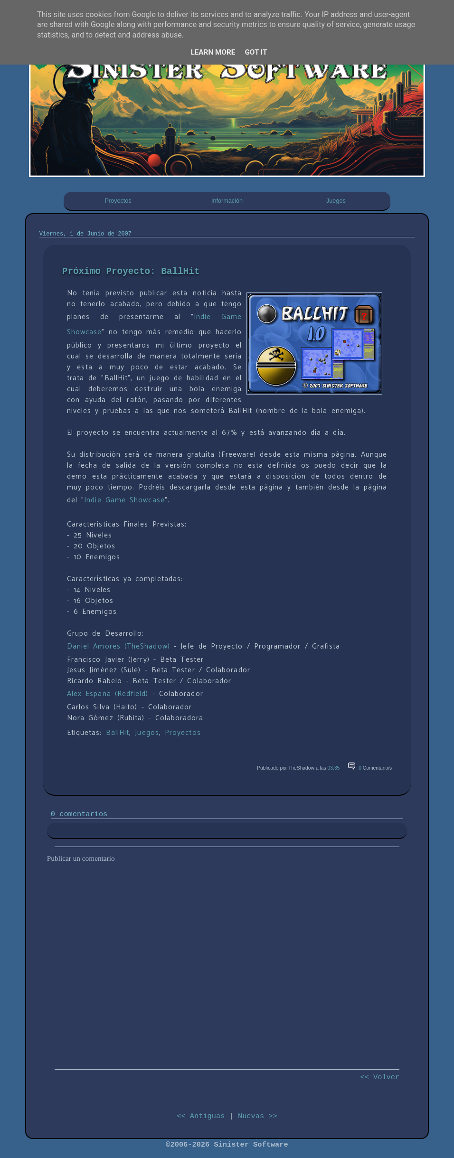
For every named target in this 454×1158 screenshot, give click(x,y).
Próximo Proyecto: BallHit (131, 271)
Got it (256, 52)
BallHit (118, 733)
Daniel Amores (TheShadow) (118, 646)
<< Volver (379, 1077)
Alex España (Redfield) (108, 694)
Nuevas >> (257, 1116)
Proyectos (117, 201)
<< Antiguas (201, 1116)
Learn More (212, 52)
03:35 (334, 768)
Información (227, 201)
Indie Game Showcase (124, 500)
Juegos (336, 201)
